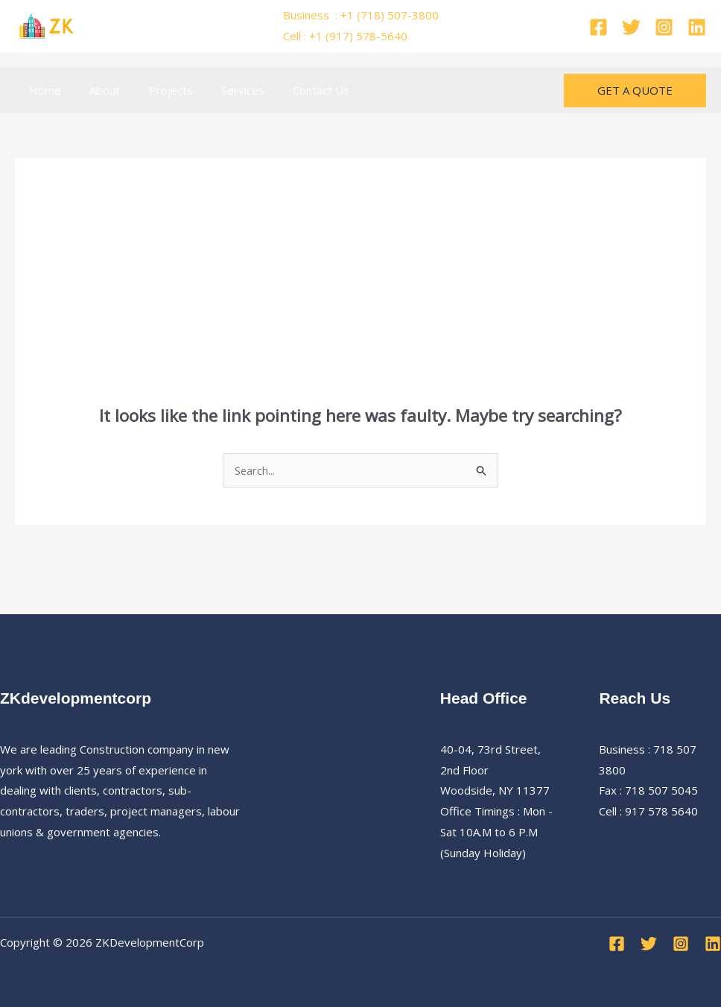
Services (221, 90)
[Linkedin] (696, 27)
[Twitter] (631, 27)
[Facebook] (598, 27)
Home (42, 90)
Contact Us (293, 90)
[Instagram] (664, 27)
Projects (155, 90)
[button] (635, 90)
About (95, 90)
